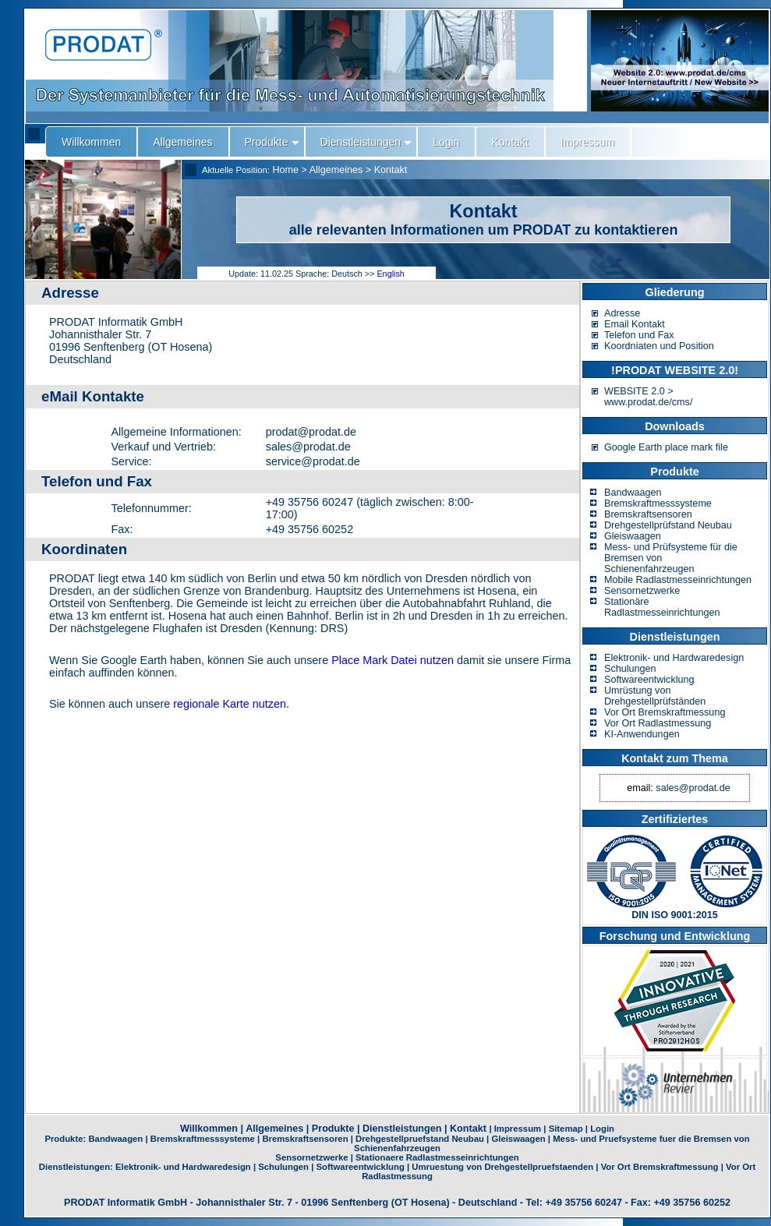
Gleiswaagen (632, 536)
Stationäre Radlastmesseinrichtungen (662, 607)
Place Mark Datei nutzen (392, 660)
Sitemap (566, 1128)
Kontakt (391, 169)
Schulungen (630, 668)
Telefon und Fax (639, 335)
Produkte (333, 1128)
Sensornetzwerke (642, 590)
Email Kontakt (634, 324)
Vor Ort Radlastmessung (657, 723)
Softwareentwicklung (649, 679)
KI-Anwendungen (642, 734)
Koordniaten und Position (659, 346)
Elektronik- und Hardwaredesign (674, 657)
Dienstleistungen (402, 1128)
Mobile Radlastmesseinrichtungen (678, 579)
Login (602, 1128)
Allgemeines (336, 169)
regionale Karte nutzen (229, 704)
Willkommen (209, 1128)
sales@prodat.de (693, 788)
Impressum (517, 1128)
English (390, 273)
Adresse (622, 313)
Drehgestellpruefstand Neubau (419, 1138)
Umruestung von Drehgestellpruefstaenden (502, 1166)
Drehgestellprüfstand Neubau (668, 525)
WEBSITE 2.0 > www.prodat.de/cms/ (648, 397)
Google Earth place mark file (666, 447)
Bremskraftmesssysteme (658, 503)
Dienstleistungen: (77, 1166)
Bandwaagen (633, 492)
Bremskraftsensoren (648, 514)
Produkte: (66, 1138)
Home (285, 169)
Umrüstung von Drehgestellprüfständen (655, 696)
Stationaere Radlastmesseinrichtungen (437, 1157)
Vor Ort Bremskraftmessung (664, 712)
